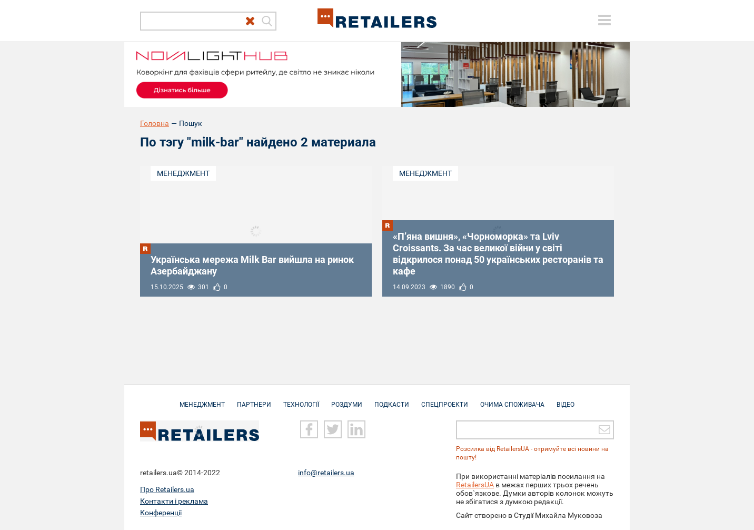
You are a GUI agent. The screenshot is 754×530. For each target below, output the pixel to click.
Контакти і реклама (174, 501)
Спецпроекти (444, 399)
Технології (301, 399)
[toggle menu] (604, 20)
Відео (565, 399)
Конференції (161, 512)
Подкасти (391, 399)
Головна (154, 123)
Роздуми (346, 399)
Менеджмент (183, 173)
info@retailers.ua (326, 472)
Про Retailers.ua (167, 489)
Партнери (254, 399)
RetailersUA (475, 484)
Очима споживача (512, 399)
